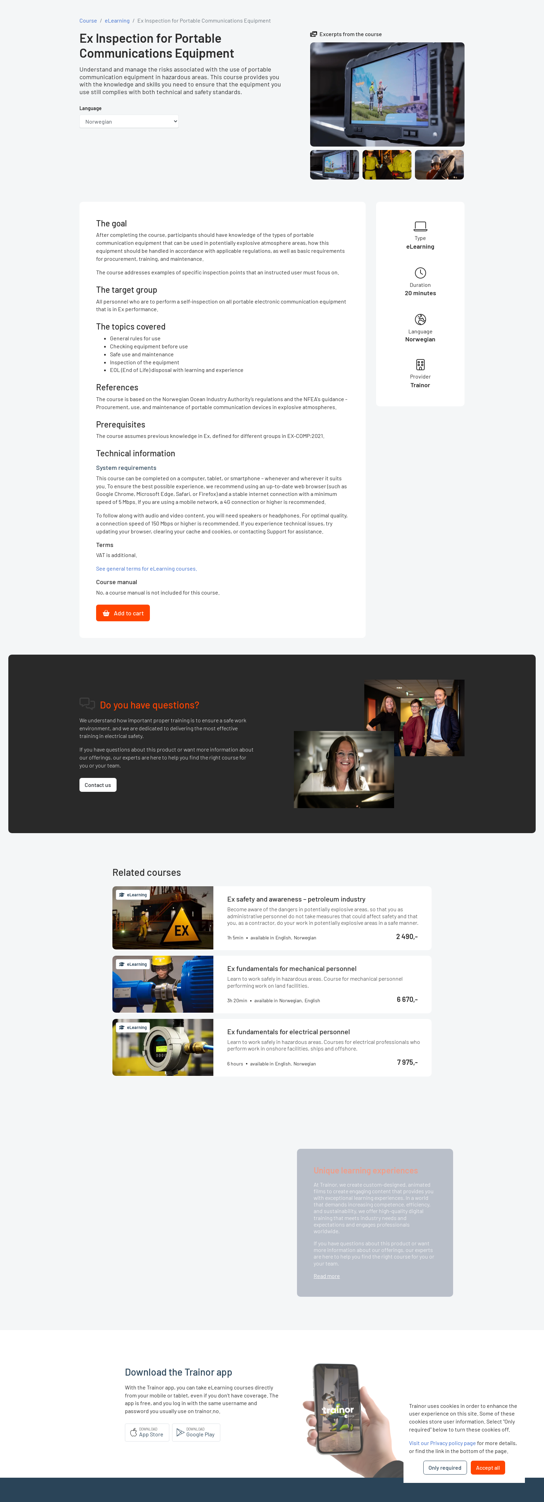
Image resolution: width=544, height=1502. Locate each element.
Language (90, 108)
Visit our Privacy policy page (442, 1442)
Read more (327, 1275)
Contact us (98, 784)
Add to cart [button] (123, 613)
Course (88, 20)
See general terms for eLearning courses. (146, 568)
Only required (444, 1467)
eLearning (117, 20)
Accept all (488, 1467)
